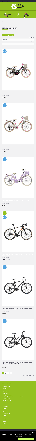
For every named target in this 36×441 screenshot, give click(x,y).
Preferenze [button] (9, 438)
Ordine (4, 411)
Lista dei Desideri (6, 413)
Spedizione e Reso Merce (8, 390)
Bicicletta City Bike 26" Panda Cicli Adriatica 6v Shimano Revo (17, 201)
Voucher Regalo (6, 419)
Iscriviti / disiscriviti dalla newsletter (10, 425)
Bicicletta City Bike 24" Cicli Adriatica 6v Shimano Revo (15, 147)
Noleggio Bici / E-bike (7, 395)
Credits (24, 431)
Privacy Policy (6, 391)
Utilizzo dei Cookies (7, 400)
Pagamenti (5, 393)
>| (10, 373)
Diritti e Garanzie (6, 398)
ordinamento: (31, 37)
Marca (5, 21)
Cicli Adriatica (9, 21)
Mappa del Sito (6, 401)
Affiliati (4, 421)
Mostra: (32, 41)
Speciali (4, 423)
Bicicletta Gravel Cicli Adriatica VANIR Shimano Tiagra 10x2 (17, 255)
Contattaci (5, 406)
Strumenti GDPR (6, 386)
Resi (4, 410)
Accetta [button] (26, 438)
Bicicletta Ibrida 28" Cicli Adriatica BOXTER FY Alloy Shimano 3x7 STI (17, 309)
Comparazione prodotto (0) (8, 35)
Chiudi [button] (33, 432)
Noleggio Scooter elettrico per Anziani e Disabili (13, 396)
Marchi (4, 418)
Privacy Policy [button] (19, 436)
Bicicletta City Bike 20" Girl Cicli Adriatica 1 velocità (16, 93)
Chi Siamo (5, 388)
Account (5, 408)
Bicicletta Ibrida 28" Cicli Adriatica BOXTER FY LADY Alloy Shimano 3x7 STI (17, 363)
